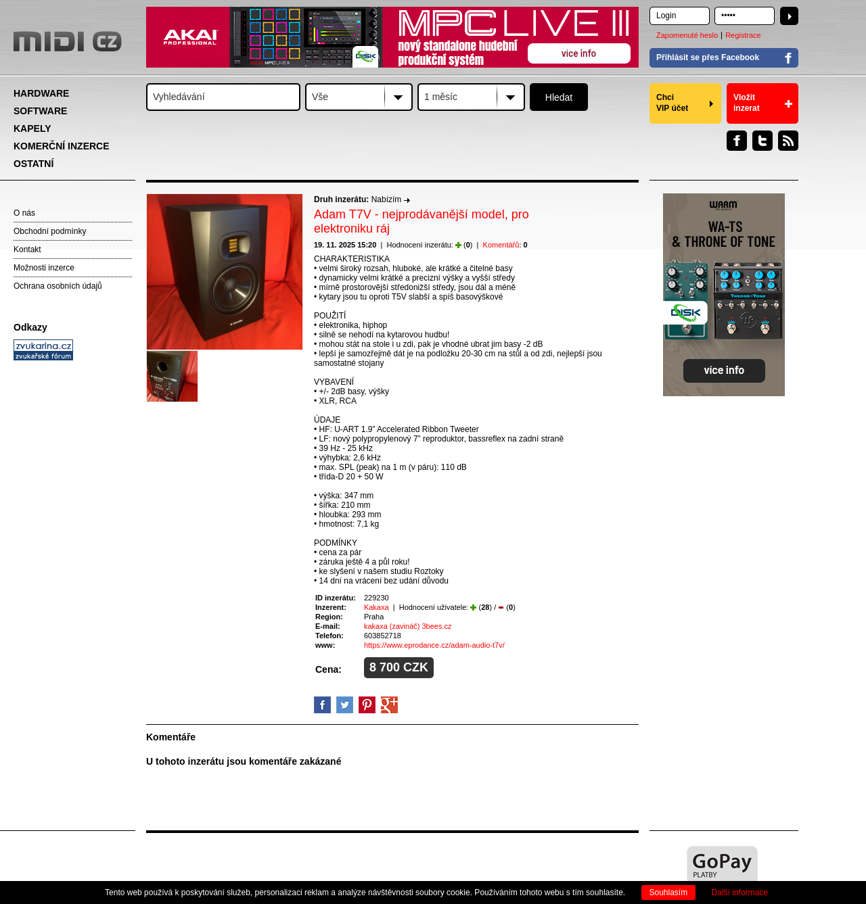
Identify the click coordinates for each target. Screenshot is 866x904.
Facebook (737, 140)
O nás (24, 213)
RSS (788, 140)
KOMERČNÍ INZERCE (62, 146)
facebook (322, 704)
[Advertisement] (74, 572)
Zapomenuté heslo (687, 35)
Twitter (762, 140)
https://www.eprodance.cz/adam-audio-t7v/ (434, 645)
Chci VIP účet (672, 103)
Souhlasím (669, 892)
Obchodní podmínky (50, 231)
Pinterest (367, 704)
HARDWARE (41, 93)
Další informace (740, 892)
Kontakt (27, 249)
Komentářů (501, 245)
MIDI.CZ (68, 41)
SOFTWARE (40, 110)
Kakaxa (376, 607)
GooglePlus (389, 704)
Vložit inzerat (746, 103)
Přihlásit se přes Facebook (707, 57)
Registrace (743, 35)
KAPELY (32, 128)
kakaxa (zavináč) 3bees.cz (408, 626)
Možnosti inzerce (44, 267)
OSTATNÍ (33, 163)
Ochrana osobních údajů (58, 286)
